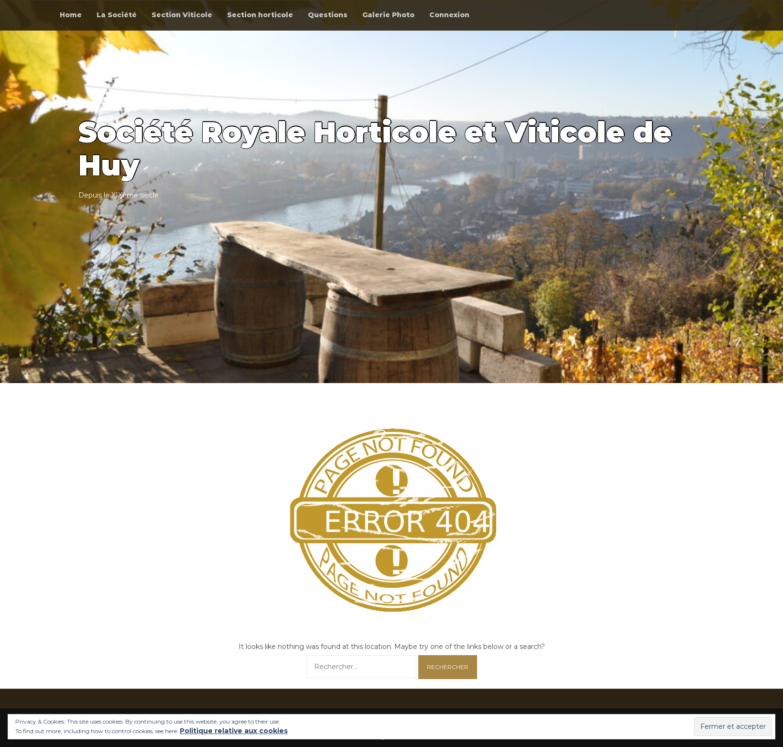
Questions (328, 15)
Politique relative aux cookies (234, 730)
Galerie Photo (388, 15)
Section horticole (260, 15)
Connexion (449, 15)
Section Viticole (182, 15)
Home (71, 15)
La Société (117, 15)
